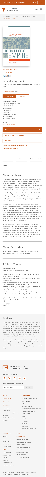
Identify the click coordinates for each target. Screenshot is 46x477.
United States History (28, 16)
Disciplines (6, 16)
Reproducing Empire (9, 19)
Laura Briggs (8, 91)
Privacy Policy (26, 474)
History (15, 16)
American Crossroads (9, 124)
